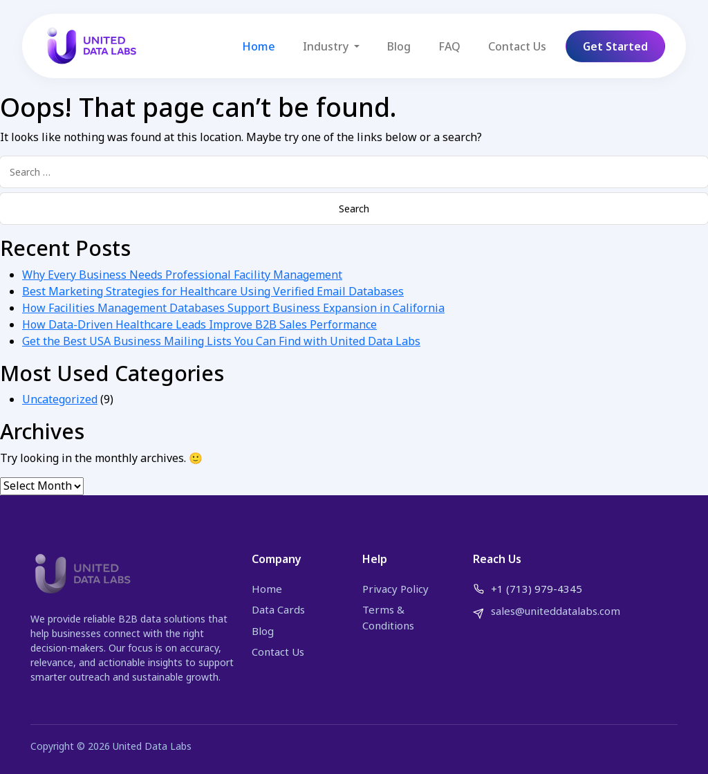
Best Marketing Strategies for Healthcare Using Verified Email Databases (213, 291)
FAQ (449, 46)
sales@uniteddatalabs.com (555, 611)
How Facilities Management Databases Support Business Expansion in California (233, 307)
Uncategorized (59, 399)
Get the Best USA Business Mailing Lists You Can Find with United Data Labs (221, 341)
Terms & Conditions (388, 617)
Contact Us (517, 46)
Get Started (615, 46)
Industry (327, 46)
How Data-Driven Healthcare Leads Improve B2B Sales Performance (199, 324)
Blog (399, 46)
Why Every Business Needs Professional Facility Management (182, 274)
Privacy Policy (395, 589)
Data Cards (278, 609)
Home (258, 46)
